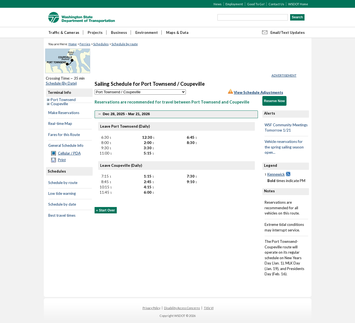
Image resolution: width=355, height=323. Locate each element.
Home (73, 44)
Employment (234, 4)
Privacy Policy (151, 308)
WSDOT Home (298, 4)
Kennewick (276, 174)
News (218, 4)
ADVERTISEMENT (284, 75)
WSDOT (81, 17)
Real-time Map (60, 123)
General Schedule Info (65, 145)
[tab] (176, 114)
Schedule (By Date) (61, 83)
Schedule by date (62, 204)
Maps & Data (177, 32)
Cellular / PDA (69, 153)
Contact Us (276, 4)
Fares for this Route (64, 134)
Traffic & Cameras (63, 32)
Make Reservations (63, 112)
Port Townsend (63, 99)
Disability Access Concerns (182, 308)
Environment (146, 32)
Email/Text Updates (287, 32)
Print (62, 160)
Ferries (85, 44)
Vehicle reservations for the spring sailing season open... (284, 147)
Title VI (209, 308)
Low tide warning (62, 193)
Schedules (101, 44)
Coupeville (59, 104)
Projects (95, 32)
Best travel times (61, 215)
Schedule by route (124, 44)
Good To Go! (256, 4)
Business (119, 32)
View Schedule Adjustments (258, 92)
